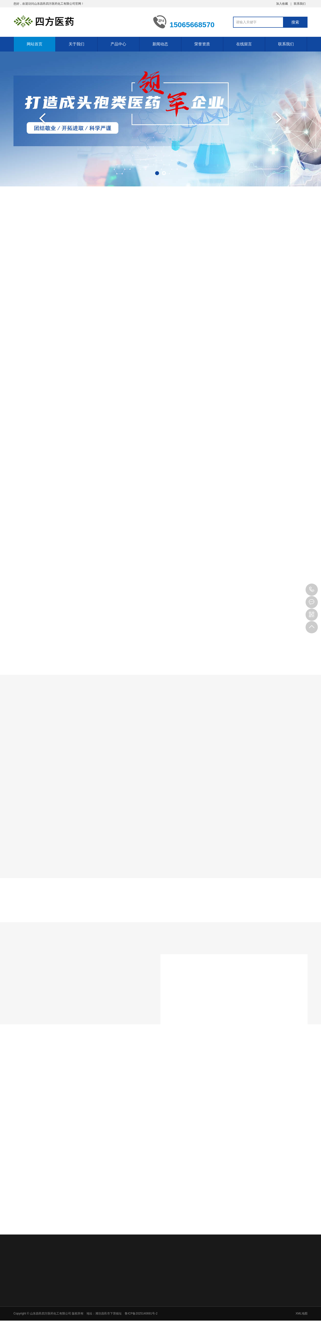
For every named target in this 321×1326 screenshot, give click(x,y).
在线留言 (244, 44)
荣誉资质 (202, 44)
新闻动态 (160, 44)
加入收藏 (282, 3)
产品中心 (118, 44)
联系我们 (300, 3)
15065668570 (312, 590)
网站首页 (34, 44)
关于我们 (76, 44)
